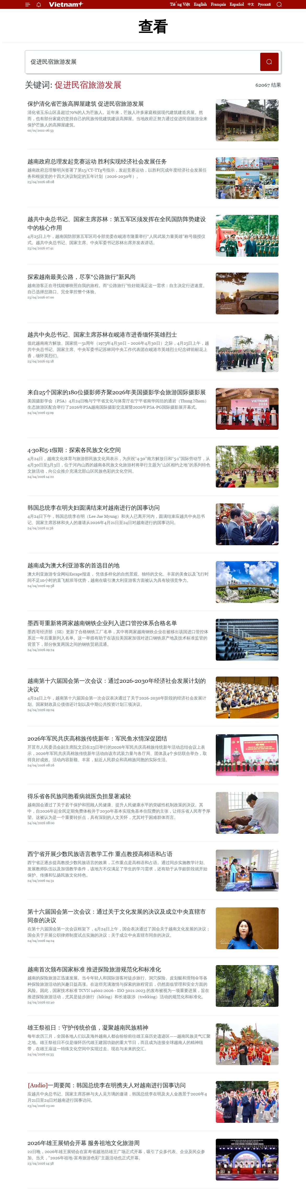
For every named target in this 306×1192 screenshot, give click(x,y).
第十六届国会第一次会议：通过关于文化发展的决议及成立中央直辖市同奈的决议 (116, 916)
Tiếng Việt (180, 4)
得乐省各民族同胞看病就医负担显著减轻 (79, 796)
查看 (153, 27)
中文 (251, 4)
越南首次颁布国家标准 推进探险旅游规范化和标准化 (94, 969)
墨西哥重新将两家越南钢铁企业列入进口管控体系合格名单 (102, 623)
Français (218, 4)
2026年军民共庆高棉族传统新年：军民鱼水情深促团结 (97, 738)
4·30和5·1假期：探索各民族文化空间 (74, 450)
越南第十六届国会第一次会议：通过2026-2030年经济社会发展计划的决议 (116, 685)
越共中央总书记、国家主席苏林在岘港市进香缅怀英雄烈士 (102, 334)
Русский (264, 5)
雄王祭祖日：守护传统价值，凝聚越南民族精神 (87, 1027)
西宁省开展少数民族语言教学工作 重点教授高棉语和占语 (100, 854)
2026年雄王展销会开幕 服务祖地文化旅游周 (83, 1143)
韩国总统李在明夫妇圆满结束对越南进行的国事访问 (93, 507)
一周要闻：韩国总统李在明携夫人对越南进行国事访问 (107, 1085)
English (200, 4)
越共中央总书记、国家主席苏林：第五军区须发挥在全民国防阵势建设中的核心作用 (116, 223)
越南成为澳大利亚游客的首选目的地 (73, 565)
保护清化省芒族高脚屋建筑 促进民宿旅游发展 (85, 104)
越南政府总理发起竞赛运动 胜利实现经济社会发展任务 (97, 161)
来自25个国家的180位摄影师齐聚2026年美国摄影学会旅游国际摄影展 (116, 392)
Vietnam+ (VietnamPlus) (66, 4)
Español (237, 4)
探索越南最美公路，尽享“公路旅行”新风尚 (81, 277)
